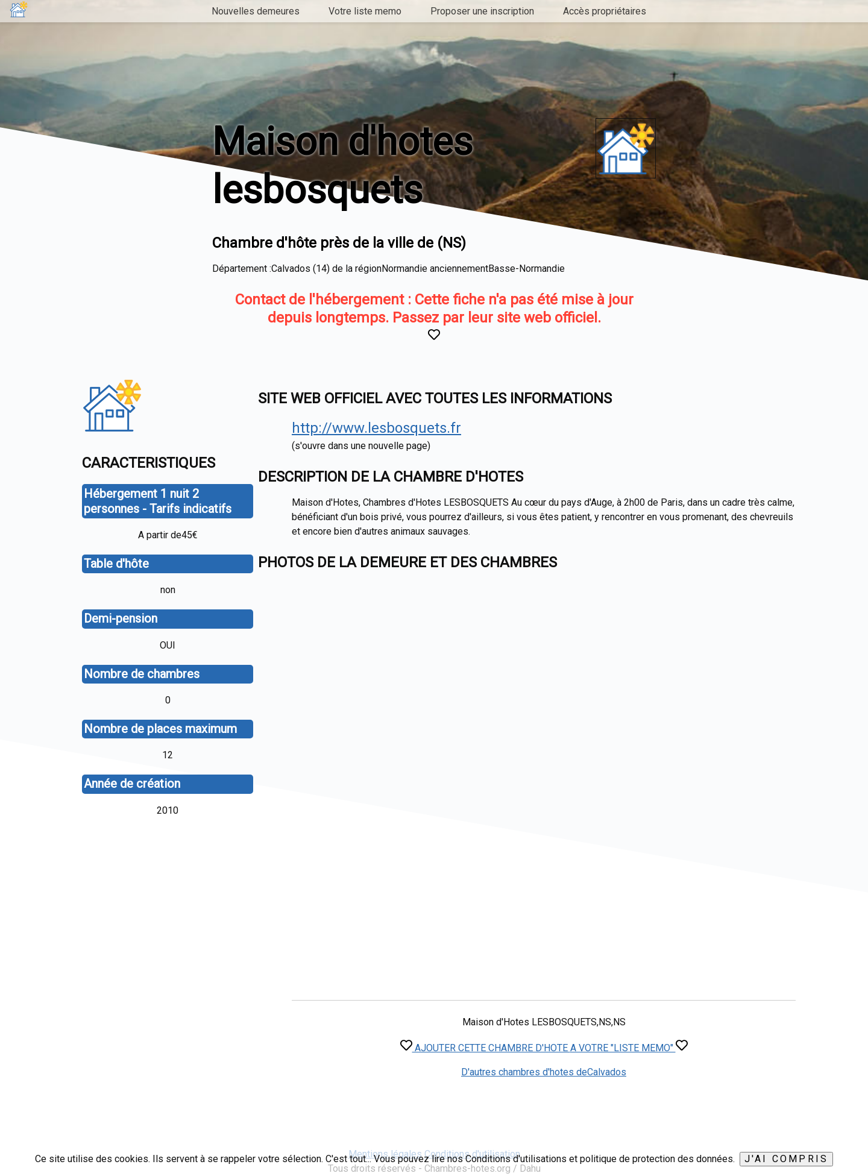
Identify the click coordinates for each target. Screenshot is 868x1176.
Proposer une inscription (482, 11)
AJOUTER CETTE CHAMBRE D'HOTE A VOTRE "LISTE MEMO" (544, 1048)
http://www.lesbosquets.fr (376, 428)
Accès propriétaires (604, 11)
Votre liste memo (365, 11)
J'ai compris (786, 1159)
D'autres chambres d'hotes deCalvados (543, 1072)
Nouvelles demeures (256, 11)
